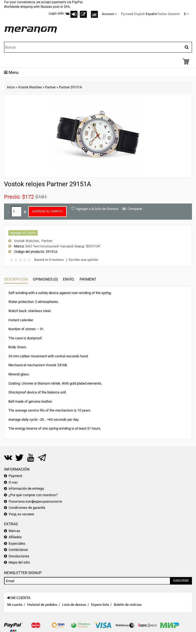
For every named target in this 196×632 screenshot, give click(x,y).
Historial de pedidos (42, 605)
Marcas (14, 531)
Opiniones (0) (45, 279)
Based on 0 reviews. (49, 260)
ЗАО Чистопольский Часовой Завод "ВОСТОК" (63, 246)
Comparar (134, 209)
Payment (88, 279)
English (139, 14)
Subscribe (181, 580)
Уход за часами (21, 514)
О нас (13, 482)
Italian (162, 14)
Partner (50, 87)
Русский (127, 14)
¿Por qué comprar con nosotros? (33, 495)
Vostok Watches (30, 87)
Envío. (69, 279)
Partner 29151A (70, 87)
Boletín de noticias (128, 605)
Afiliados (15, 537)
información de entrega (26, 488)
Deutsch (174, 14)
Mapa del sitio (19, 562)
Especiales (17, 543)
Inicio (11, 87)
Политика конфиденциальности (35, 501)
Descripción (16, 279)
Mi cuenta (14, 605)
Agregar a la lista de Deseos (97, 209)
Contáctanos (18, 550)
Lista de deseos (74, 605)
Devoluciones (19, 556)
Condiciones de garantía (27, 508)
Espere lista (100, 605)
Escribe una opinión (83, 260)
